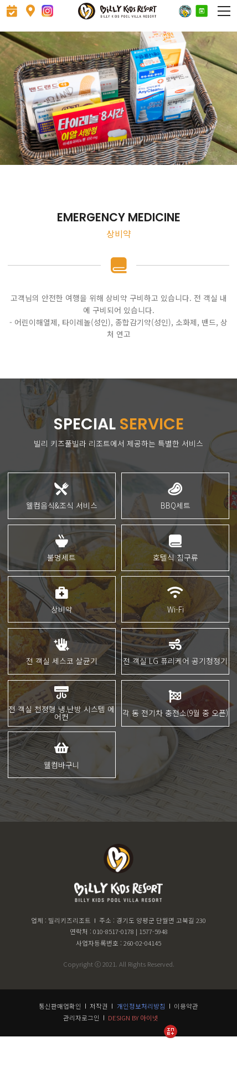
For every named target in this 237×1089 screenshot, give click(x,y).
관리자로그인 (81, 1068)
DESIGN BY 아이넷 (133, 1068)
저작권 (99, 1056)
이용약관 (186, 1056)
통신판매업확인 (60, 1056)
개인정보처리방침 (141, 1056)
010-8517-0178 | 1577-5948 (130, 982)
